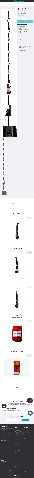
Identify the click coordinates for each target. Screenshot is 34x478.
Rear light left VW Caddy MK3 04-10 (17, 351)
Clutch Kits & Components (18, 432)
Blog (15, 448)
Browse (3, 4)
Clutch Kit (17, 435)
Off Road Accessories (18, 442)
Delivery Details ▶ (3, 412)
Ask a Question (13, 203)
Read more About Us (3, 440)
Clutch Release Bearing (18, 438)
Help (15, 449)
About (15, 451)
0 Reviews (22, 15)
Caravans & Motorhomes (18, 431)
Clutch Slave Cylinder (18, 439)
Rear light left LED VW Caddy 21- (17, 248)
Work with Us (16, 452)
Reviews (21, 203)
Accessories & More (17, 430)
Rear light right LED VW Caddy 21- (17, 317)
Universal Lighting (17, 443)
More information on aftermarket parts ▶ (27, 406)
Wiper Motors (16, 444)
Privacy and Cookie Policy (18, 450)
